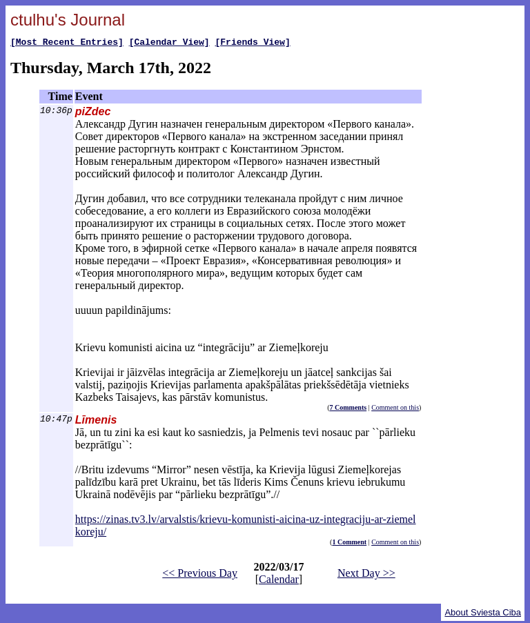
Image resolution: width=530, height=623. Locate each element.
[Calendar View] (169, 43)
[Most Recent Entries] (67, 43)
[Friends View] (252, 43)
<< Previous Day (199, 575)
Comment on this (395, 409)
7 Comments (348, 409)
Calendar (279, 581)
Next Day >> (366, 575)
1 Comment (349, 544)
